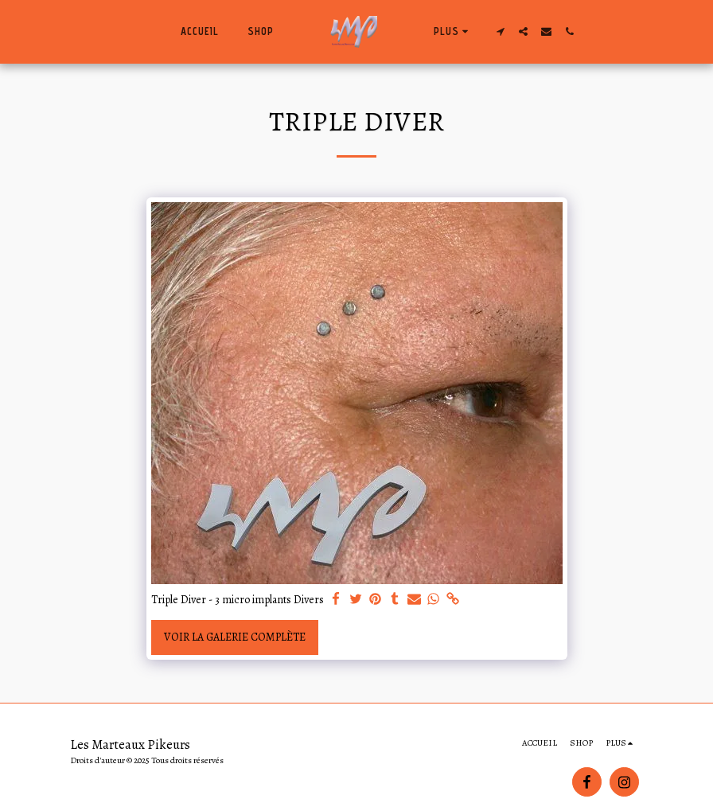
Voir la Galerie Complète (235, 637)
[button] (500, 31)
